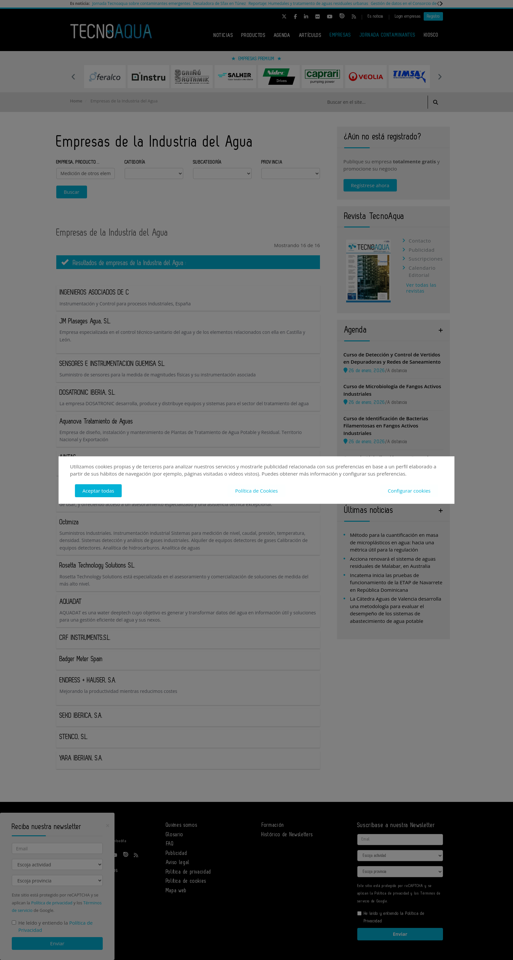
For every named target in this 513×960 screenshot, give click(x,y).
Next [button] (439, 76)
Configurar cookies (409, 490)
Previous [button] (73, 76)
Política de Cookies (256, 490)
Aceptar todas (98, 490)
